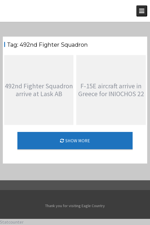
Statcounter (12, 222)
